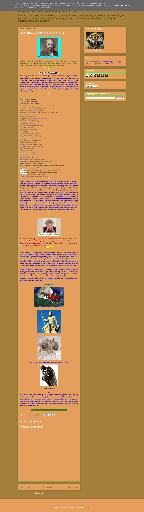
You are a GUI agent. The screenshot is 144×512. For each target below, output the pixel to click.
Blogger (87, 507)
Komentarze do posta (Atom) (53, 493)
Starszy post (73, 487)
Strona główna (49, 487)
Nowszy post (25, 487)
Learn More (118, 5)
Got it (127, 5)
